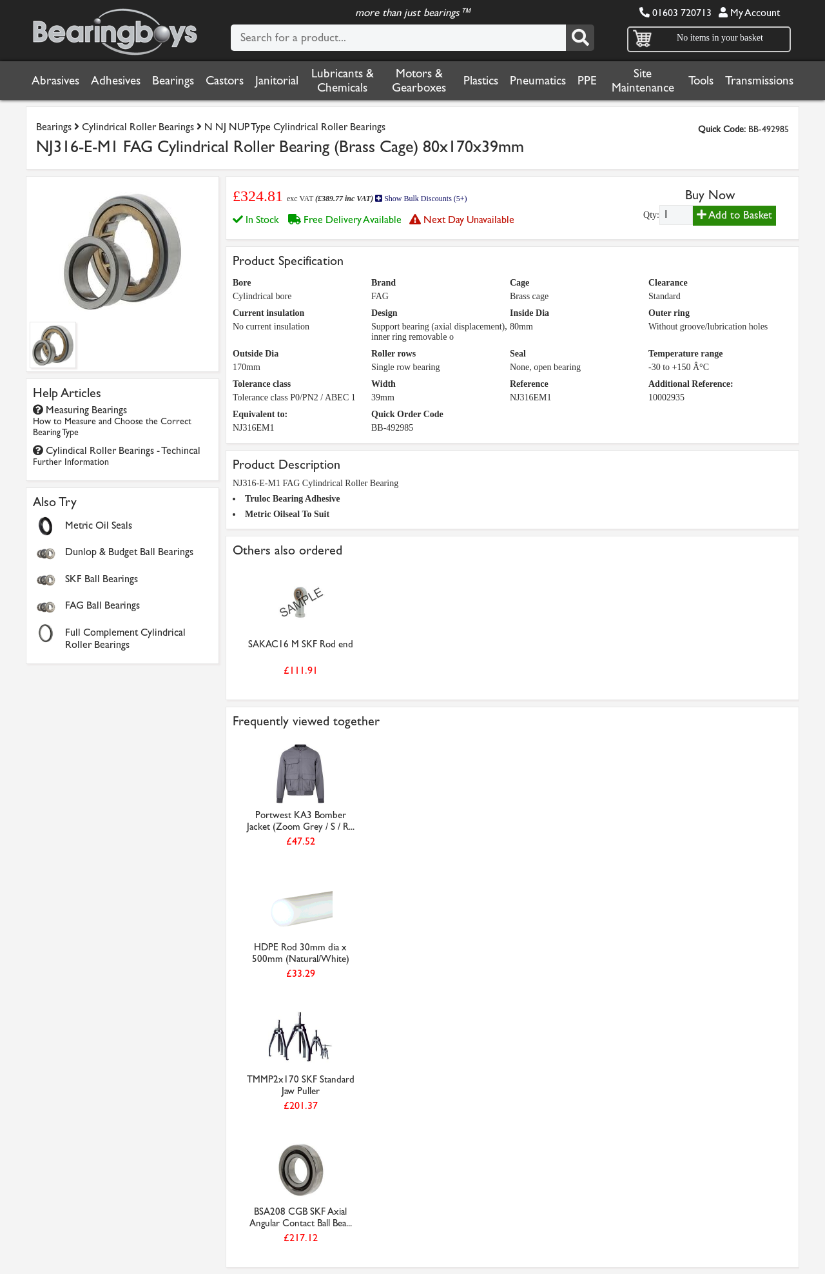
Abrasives (55, 81)
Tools (700, 81)
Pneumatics (538, 81)
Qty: (651, 215)
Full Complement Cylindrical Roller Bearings (125, 638)
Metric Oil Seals (98, 525)
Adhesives (116, 81)
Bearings (173, 81)
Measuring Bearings (112, 421)
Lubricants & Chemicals (342, 80)
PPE (587, 81)
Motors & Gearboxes (419, 80)
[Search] (580, 37)
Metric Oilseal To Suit (287, 514)
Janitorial (276, 81)
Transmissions (759, 81)
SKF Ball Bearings (101, 579)
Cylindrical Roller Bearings (138, 127)
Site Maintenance (643, 80)
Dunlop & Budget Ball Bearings (129, 551)
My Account (749, 12)
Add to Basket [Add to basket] (734, 215)
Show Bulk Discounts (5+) (421, 198)
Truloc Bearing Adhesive (292, 499)
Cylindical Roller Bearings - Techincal (116, 455)
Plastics (480, 81)
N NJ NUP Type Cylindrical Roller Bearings (294, 127)
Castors (225, 81)
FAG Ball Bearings (102, 605)
